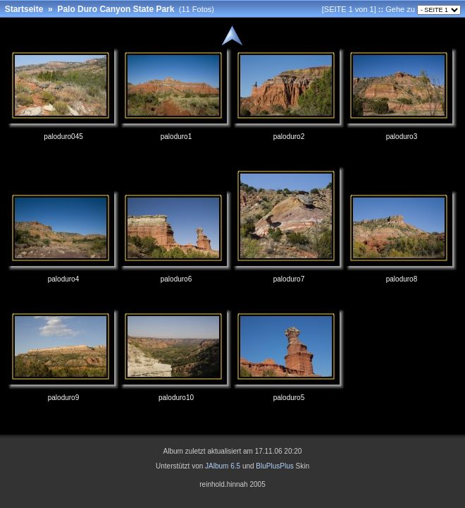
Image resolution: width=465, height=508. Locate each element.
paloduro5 (288, 397)
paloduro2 (288, 136)
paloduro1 (176, 136)
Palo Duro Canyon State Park (115, 9)
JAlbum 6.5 (222, 466)
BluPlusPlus (274, 466)
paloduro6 (176, 279)
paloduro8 (401, 279)
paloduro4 (63, 279)
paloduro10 (176, 397)
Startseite (24, 9)
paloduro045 (63, 136)
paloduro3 (401, 136)
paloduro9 (63, 397)
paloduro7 (288, 279)
